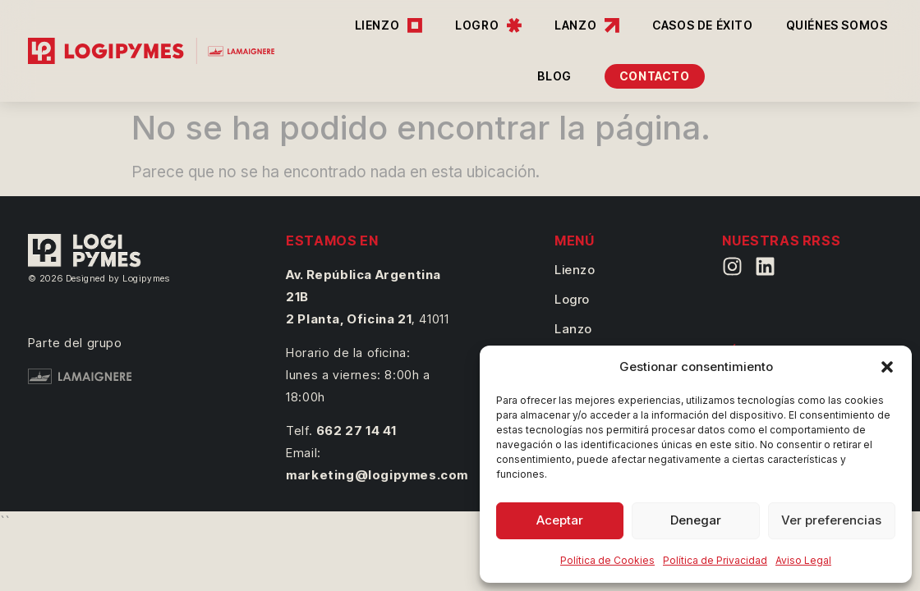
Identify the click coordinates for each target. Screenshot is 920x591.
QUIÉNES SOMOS (837, 25)
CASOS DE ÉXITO (702, 25)
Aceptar (559, 520)
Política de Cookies (607, 560)
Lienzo (575, 269)
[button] (887, 367)
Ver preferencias (831, 520)
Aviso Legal (803, 560)
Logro (572, 299)
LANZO (586, 25)
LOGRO (488, 25)
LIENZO (389, 25)
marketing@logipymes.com (377, 475)
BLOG (554, 76)
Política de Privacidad (715, 560)
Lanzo (573, 329)
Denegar (695, 520)
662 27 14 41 (356, 430)
